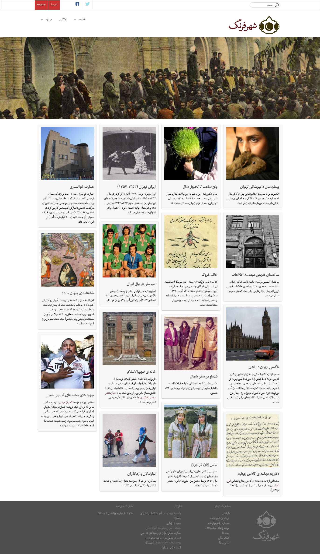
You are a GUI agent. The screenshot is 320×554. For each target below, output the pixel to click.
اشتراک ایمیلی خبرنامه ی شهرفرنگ (115, 513)
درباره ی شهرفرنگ (220, 518)
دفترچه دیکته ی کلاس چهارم (258, 474)
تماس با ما (224, 543)
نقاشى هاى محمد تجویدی (159, 538)
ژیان (169, 523)
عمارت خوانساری (81, 187)
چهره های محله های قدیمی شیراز (70, 396)
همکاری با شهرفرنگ (219, 523)
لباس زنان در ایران (204, 465)
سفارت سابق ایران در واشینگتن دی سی (161, 533)
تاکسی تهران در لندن (263, 368)
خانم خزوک (209, 275)
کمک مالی (224, 538)
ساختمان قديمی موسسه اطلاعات (255, 275)
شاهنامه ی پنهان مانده (78, 294)
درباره (46, 20)
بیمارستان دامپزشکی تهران (259, 187)
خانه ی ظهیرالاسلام (141, 372)
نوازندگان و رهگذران (141, 474)
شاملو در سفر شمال (203, 377)
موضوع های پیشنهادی (218, 528)
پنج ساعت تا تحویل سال (200, 187)
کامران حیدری (65, 403)
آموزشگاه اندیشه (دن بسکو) (160, 516)
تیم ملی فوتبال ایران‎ (141, 285)
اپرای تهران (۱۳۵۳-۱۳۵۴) (136, 187)
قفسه (79, 20)
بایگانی (63, 20)
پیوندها (226, 533)
